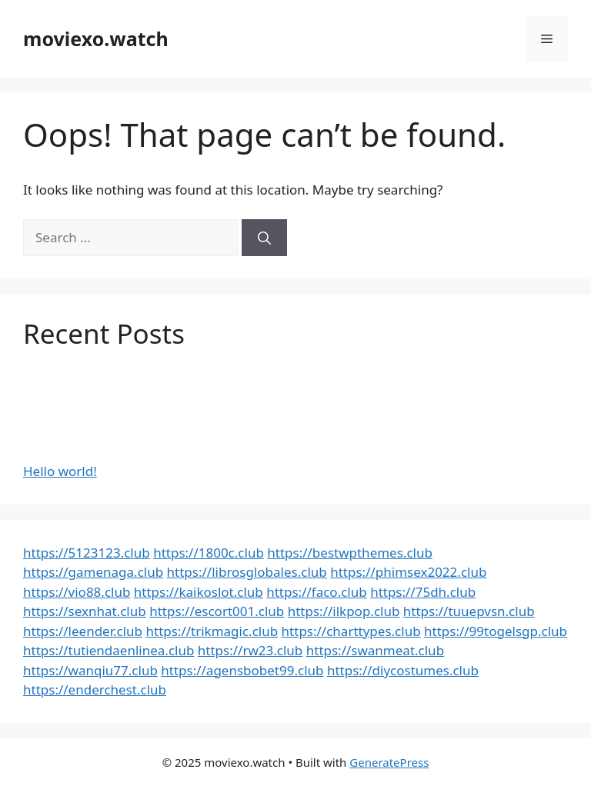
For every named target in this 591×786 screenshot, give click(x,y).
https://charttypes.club (351, 631)
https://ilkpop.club (344, 611)
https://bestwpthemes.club (349, 552)
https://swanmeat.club (375, 650)
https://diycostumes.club (403, 670)
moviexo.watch (96, 38)
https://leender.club (82, 631)
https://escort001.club (216, 611)
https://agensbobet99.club (242, 670)
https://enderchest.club (94, 689)
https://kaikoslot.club (198, 592)
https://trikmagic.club (211, 631)
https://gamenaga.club (93, 572)
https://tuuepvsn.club (469, 611)
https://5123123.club (86, 552)
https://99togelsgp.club (495, 631)
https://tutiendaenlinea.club (108, 650)
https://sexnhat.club (84, 611)
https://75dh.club (423, 592)
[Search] (264, 237)
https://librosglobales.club (247, 572)
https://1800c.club (208, 552)
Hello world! (60, 471)
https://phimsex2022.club (408, 572)
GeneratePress (389, 762)
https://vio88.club (76, 592)
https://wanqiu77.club (90, 670)
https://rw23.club (250, 650)
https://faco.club (316, 592)
